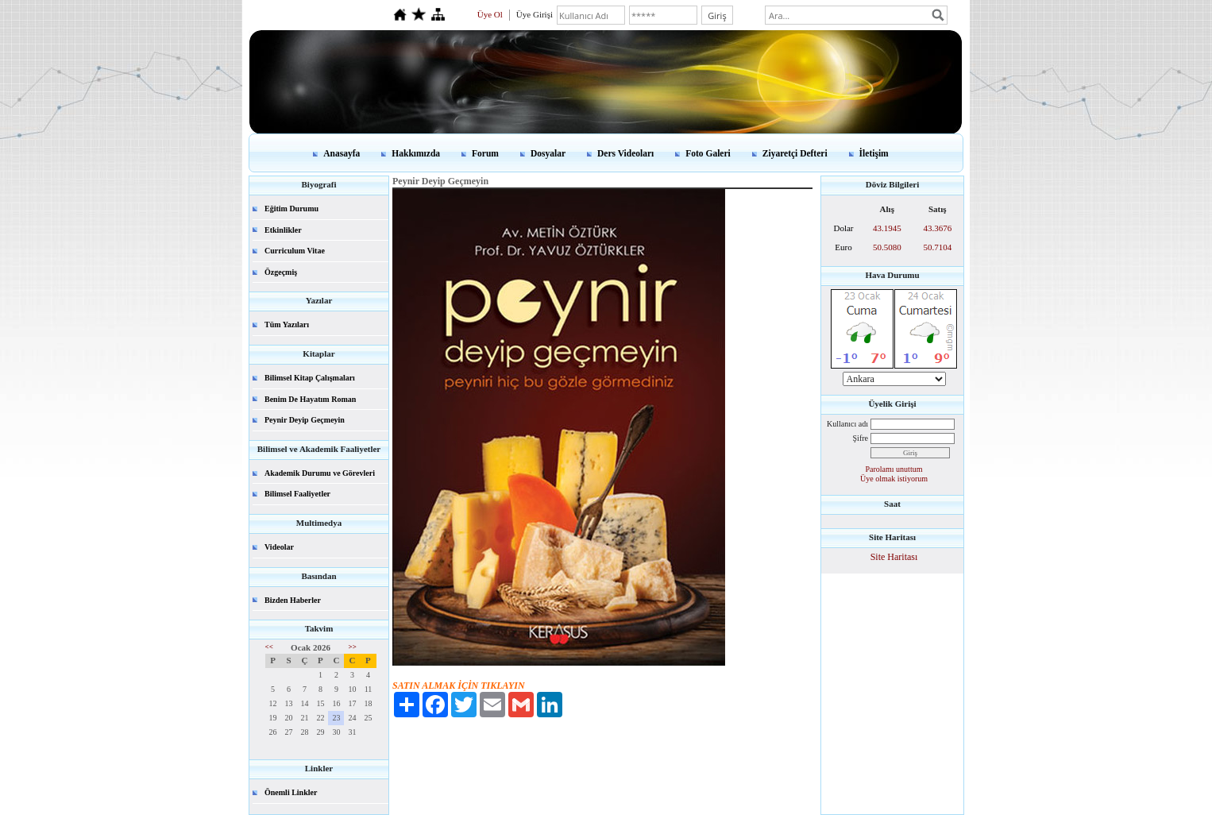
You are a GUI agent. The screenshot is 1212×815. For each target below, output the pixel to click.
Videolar (279, 547)
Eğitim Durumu (291, 208)
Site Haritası (894, 556)
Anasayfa (341, 153)
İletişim (874, 153)
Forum (485, 153)
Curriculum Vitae (294, 250)
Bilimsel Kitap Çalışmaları (309, 377)
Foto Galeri (708, 153)
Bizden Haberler (292, 600)
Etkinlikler (283, 230)
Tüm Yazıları (286, 324)
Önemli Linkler (290, 792)
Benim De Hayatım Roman (310, 399)
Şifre (860, 438)
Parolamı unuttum (894, 469)
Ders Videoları (625, 153)
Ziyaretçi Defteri (795, 153)
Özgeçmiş (280, 272)
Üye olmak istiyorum (894, 478)
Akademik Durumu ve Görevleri (319, 473)
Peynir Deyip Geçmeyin (304, 419)
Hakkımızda (416, 153)
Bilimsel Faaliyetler (297, 493)
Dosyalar (548, 153)
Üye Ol (490, 14)
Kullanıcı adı (847, 423)
